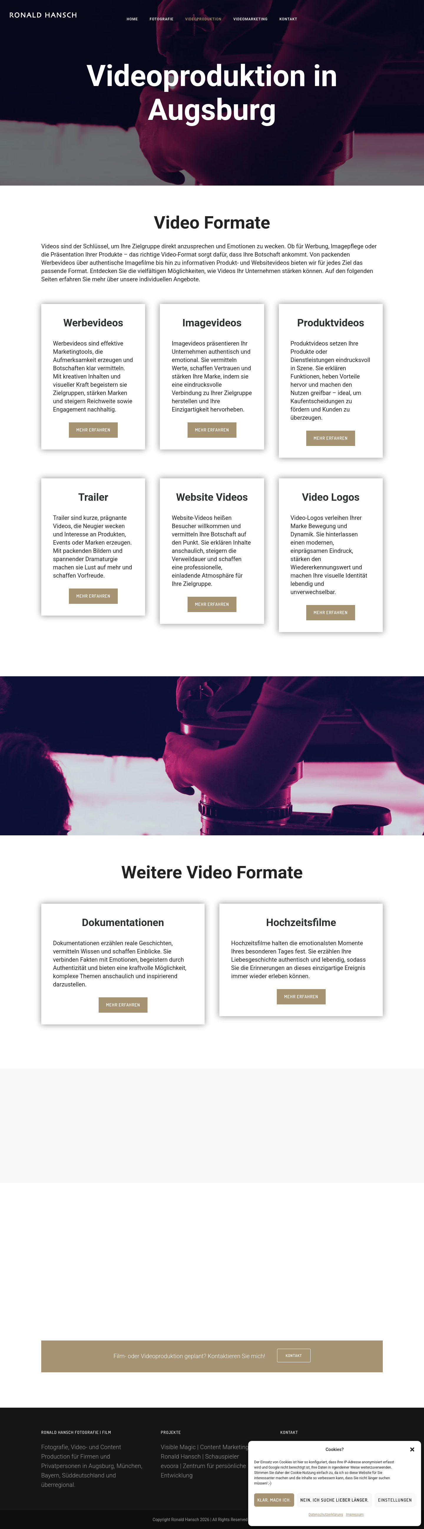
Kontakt (288, 19)
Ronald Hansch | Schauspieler (200, 1456)
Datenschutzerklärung (326, 1515)
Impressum (355, 1515)
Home (132, 19)
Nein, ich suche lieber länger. (334, 1500)
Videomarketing (250, 19)
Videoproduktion (203, 19)
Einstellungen (395, 1500)
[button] (412, 1449)
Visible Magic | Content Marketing (205, 1447)
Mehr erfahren (93, 430)
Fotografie (161, 19)
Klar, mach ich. (274, 1500)
